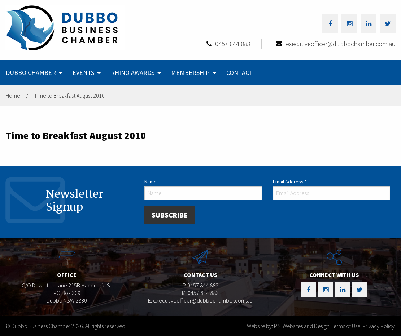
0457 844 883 (232, 44)
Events (83, 72)
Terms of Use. (346, 326)
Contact (239, 72)
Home (13, 95)
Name (150, 181)
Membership (190, 72)
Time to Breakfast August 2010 (69, 95)
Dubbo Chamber (31, 72)
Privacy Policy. (379, 326)
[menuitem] (33, 72)
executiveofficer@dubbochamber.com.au (341, 44)
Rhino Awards (132, 72)
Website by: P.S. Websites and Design (288, 326)
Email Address (290, 181)
